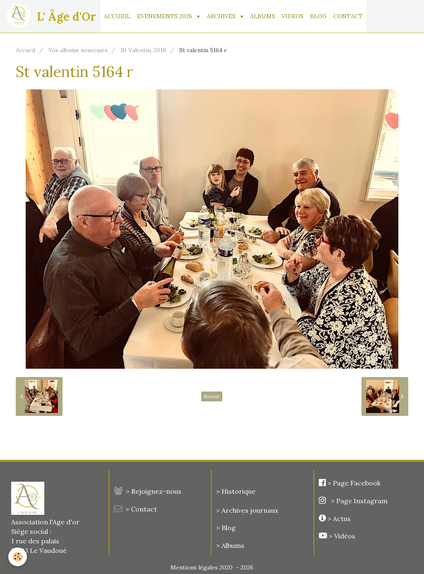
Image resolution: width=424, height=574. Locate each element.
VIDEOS (293, 16)
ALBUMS (262, 16)
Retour (212, 396)
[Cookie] (17, 557)
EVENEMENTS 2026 (165, 16)
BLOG (318, 16)
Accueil (25, 50)
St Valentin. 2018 (143, 50)
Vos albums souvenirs (78, 50)
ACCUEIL (117, 16)
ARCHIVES (222, 16)
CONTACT (348, 16)
